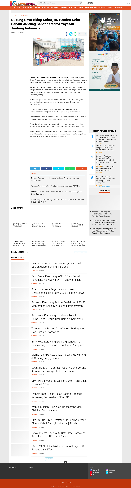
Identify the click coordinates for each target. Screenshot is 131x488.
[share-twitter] (71, 34)
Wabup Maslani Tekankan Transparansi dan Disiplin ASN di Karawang (56, 408)
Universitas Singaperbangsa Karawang (92, 8)
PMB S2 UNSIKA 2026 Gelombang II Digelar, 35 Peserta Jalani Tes (58, 448)
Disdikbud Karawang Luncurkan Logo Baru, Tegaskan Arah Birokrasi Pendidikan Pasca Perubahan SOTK (106, 160)
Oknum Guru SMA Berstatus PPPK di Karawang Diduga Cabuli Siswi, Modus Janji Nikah (58, 421)
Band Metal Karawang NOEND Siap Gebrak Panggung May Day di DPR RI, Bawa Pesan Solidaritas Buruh (56, 280)
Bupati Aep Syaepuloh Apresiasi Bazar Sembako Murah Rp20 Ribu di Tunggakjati (105, 180)
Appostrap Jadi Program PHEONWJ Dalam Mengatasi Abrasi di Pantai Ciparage (102, 214)
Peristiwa (45, 8)
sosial (110, 8)
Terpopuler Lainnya (104, 186)
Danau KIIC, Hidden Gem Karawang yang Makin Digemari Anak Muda (105, 168)
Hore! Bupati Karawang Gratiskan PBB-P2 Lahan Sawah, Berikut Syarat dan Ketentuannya (104, 231)
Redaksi (68, 482)
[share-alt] (35, 168)
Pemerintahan (28, 8)
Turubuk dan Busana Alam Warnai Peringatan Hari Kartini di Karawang (57, 330)
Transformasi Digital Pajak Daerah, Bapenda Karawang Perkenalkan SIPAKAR (56, 395)
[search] (59, 3)
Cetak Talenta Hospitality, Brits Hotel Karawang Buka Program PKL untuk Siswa (58, 434)
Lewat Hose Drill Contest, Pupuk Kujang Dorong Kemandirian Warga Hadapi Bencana (58, 369)
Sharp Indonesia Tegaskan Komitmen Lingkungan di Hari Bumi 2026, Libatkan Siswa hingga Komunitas (58, 293)
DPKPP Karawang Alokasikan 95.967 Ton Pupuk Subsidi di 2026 (59, 382)
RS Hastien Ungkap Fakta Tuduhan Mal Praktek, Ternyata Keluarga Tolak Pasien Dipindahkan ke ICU (104, 222)
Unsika (37, 8)
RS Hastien (72, 8)
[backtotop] (65, 463)
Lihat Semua (49, 459)
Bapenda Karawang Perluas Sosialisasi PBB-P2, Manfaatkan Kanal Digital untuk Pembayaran (58, 304)
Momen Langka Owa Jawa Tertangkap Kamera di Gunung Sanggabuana (58, 356)
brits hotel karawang (59, 8)
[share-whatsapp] (75, 34)
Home (62, 482)
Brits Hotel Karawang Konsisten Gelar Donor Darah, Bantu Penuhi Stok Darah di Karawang (57, 317)
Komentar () (82, 34)
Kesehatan (12, 467)
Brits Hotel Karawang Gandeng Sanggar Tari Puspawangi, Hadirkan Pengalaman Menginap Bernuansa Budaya (57, 345)
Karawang (17, 8)
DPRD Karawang (120, 8)
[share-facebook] (66, 34)
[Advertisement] (19, 68)
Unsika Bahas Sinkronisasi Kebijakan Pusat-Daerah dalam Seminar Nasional (56, 265)
